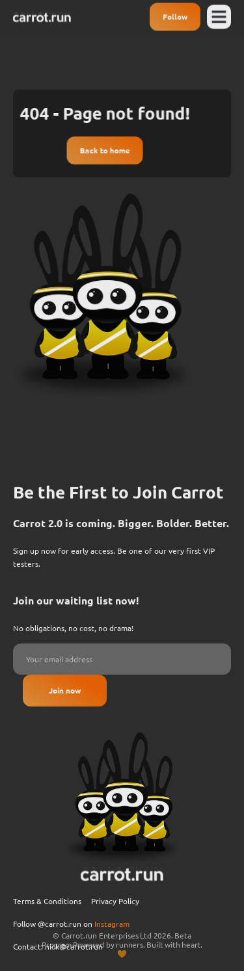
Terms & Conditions (47, 924)
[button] (219, 15)
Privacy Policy (115, 924)
